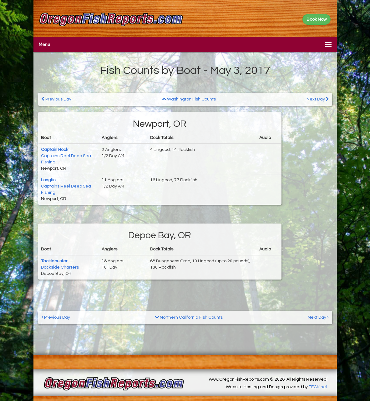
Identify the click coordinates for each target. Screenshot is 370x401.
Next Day (318, 99)
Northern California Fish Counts (189, 317)
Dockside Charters (60, 267)
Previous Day (56, 99)
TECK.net (318, 387)
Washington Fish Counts (189, 99)
